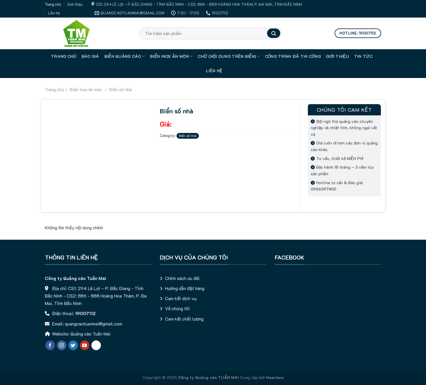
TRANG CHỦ (63, 56)
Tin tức (363, 56)
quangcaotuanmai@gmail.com (93, 324)
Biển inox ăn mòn (171, 56)
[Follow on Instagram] (61, 345)
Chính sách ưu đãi (182, 278)
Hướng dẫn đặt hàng (184, 288)
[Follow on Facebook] (50, 345)
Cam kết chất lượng (184, 319)
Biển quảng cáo (124, 56)
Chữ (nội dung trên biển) (229, 56)
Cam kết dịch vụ (181, 298)
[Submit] (273, 33)
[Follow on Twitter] (73, 345)
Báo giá (90, 56)
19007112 (85, 313)
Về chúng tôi (177, 308)
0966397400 (323, 189)
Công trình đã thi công (293, 56)
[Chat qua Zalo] (96, 345)
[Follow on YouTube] (84, 345)
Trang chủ (53, 4)
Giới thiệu (75, 4)
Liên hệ (54, 13)
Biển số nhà (120, 89)
